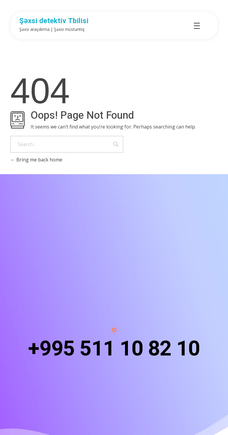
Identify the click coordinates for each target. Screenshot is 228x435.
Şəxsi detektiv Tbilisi (53, 21)
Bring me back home (36, 159)
